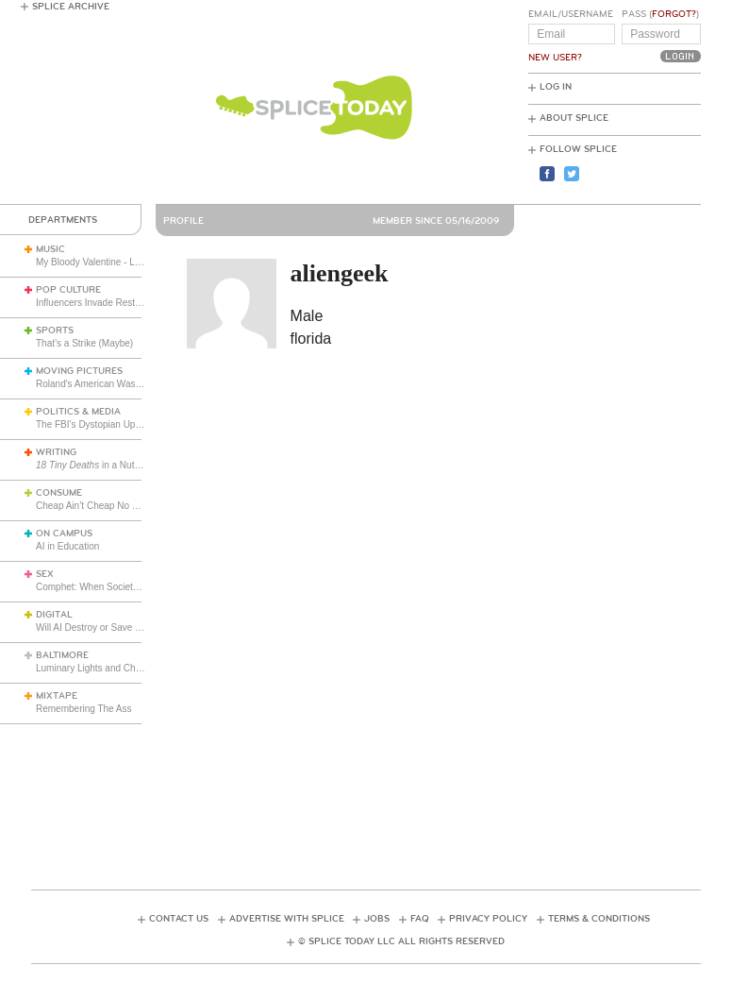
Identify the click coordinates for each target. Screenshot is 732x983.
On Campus (64, 533)
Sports (55, 330)
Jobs (377, 918)
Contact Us (178, 918)
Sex (45, 574)
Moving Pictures (79, 371)
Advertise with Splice (286, 918)
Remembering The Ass (84, 708)
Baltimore (62, 655)
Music (50, 249)
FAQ (419, 918)
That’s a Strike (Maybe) (84, 343)
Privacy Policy (488, 918)
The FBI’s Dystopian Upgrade (97, 424)
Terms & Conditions (599, 918)
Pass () (660, 14)
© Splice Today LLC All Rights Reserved (401, 941)
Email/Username (570, 14)
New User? (555, 57)
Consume (59, 493)
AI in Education (67, 546)
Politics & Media (78, 411)
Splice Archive (70, 6)
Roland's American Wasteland (98, 384)
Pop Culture (68, 290)
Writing (56, 452)
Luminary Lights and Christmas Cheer (115, 668)
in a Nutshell (95, 465)
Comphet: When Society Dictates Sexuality (125, 587)
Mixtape (56, 696)
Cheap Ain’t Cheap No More (95, 505)
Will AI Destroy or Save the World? (108, 627)
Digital (54, 614)
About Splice (574, 118)
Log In (556, 87)
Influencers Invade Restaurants (101, 302)
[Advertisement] (374, 789)
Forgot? (674, 14)
